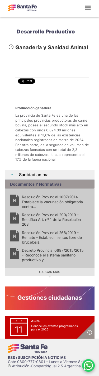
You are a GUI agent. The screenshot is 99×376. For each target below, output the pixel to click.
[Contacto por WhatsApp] (88, 365)
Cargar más (49, 272)
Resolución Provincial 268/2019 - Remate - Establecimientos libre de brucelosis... (52, 237)
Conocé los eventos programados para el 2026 (54, 327)
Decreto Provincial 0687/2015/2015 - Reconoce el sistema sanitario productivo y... (53, 255)
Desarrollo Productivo (46, 31)
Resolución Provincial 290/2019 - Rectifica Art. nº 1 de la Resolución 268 (51, 219)
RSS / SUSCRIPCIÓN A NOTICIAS (37, 357)
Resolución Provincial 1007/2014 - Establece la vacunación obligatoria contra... (52, 202)
